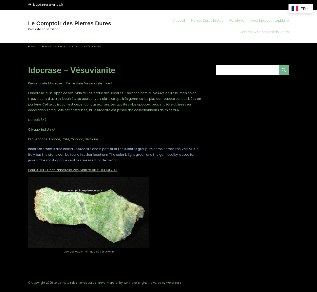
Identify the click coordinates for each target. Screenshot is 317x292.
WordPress (173, 283)
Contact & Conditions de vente (264, 32)
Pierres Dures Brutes (207, 20)
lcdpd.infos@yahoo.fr (48, 4)
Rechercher (284, 70)
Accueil (179, 20)
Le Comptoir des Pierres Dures (69, 23)
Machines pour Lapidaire (269, 20)
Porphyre (236, 20)
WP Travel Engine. (136, 283)
